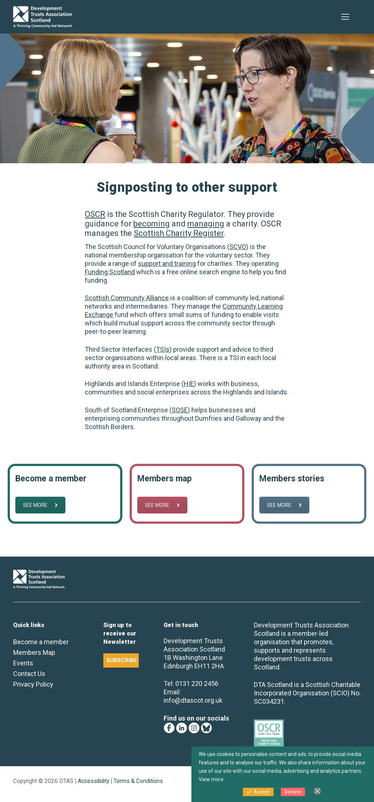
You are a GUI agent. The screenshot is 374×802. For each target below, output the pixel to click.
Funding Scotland (110, 272)
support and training (167, 263)
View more (211, 779)
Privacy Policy (33, 684)
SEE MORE (40, 505)
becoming (151, 223)
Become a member (41, 642)
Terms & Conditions (138, 781)
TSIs (162, 349)
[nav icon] (345, 17)
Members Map (34, 652)
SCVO (237, 247)
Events (23, 663)
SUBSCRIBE (121, 660)
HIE (189, 383)
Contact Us (29, 673)
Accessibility (93, 781)
